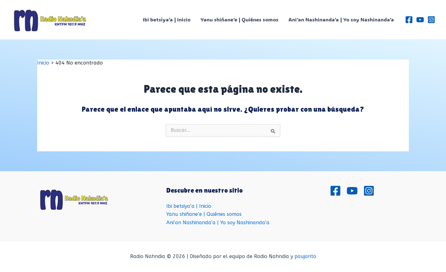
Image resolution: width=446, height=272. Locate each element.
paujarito (305, 256)
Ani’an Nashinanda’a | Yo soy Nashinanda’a (341, 19)
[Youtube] (420, 20)
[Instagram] (431, 20)
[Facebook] (409, 20)
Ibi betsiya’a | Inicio (166, 19)
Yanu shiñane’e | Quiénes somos (239, 19)
